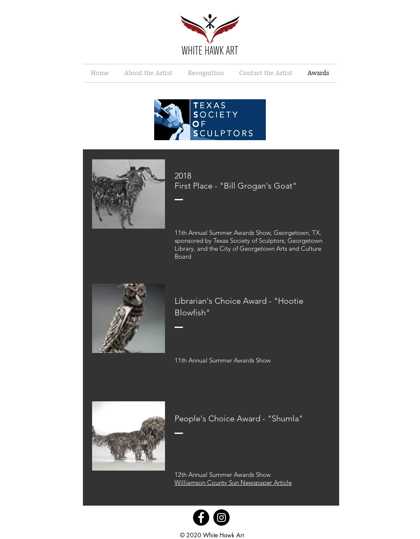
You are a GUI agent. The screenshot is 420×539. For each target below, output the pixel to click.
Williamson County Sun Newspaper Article (233, 482)
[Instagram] (221, 517)
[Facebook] (201, 517)
